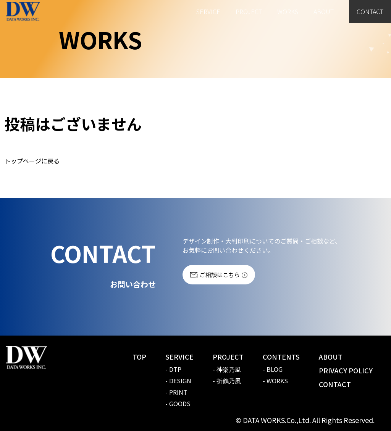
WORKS (287, 11)
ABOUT (323, 11)
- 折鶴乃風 (227, 380)
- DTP (173, 369)
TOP (139, 357)
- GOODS (178, 403)
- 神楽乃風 (227, 369)
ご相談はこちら (220, 275)
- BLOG (273, 369)
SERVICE (208, 11)
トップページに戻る (32, 160)
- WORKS (275, 380)
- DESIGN (178, 380)
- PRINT (176, 392)
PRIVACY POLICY (346, 370)
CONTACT (370, 11)
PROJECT (249, 11)
